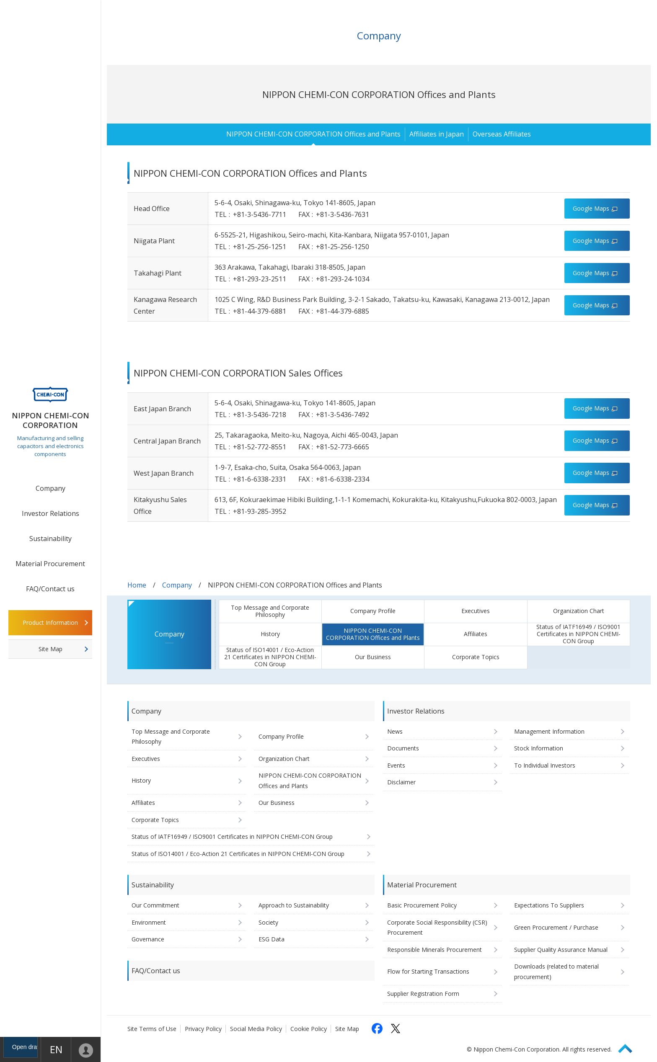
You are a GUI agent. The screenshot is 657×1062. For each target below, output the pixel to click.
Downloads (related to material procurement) (556, 971)
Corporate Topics (475, 657)
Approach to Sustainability (294, 905)
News (395, 731)
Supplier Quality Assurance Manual (561, 950)
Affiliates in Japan (436, 134)
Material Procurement (50, 563)
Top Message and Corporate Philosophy (270, 611)
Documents (403, 748)
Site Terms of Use (151, 1029)
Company (50, 488)
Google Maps (591, 208)
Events (396, 765)
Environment (149, 922)
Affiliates (475, 634)
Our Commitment (155, 905)
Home (136, 585)
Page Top (629, 1047)
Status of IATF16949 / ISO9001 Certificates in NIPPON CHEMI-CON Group (578, 634)
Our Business (373, 657)
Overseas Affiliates (502, 134)
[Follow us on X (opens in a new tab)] (395, 1028)
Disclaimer (401, 782)
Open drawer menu (17, 1049)
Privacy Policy (203, 1029)
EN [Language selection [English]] (50, 1049)
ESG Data (272, 939)
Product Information (50, 622)
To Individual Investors (544, 765)
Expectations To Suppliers (549, 905)
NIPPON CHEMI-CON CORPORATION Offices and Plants (313, 134)
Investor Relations (50, 513)
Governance (148, 939)
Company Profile (373, 611)
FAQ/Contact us (50, 588)
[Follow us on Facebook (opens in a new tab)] (377, 1028)
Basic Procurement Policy (422, 905)
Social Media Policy (256, 1029)
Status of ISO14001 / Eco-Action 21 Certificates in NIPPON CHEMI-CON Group (270, 657)
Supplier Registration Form (423, 994)
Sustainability (50, 538)
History (270, 634)
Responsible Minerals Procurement (434, 950)
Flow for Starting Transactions (428, 971)
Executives (475, 611)
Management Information (549, 731)
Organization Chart (578, 611)
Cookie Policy (308, 1029)
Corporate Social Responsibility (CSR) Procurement (437, 927)
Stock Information (538, 748)
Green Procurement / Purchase (556, 927)
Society (268, 922)
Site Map (50, 649)
